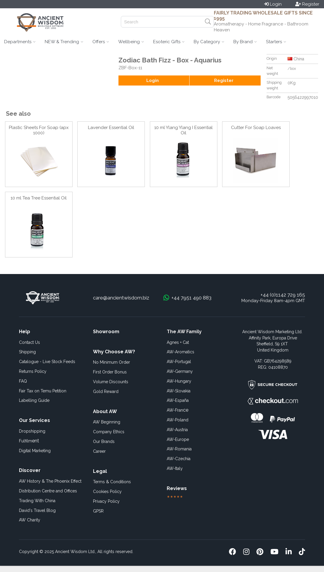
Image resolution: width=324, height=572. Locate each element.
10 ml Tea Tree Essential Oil (39, 198)
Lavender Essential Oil (111, 127)
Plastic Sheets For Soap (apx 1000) (39, 130)
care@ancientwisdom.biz (121, 298)
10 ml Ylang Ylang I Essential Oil (183, 130)
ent (29, 441)
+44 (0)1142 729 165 (283, 295)
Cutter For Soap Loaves (256, 127)
